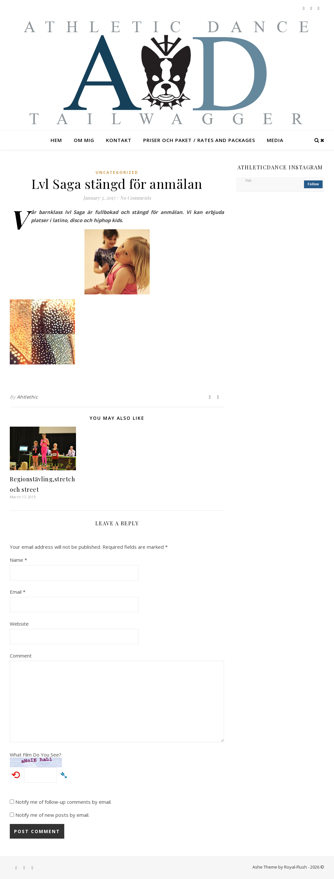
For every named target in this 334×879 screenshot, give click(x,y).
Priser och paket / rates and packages (199, 140)
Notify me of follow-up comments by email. (63, 802)
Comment (21, 655)
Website (19, 623)
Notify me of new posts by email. (52, 815)
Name (18, 560)
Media (275, 140)
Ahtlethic (27, 397)
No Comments (135, 197)
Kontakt (118, 140)
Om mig (84, 140)
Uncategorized (117, 172)
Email (17, 591)
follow (313, 184)
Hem (56, 140)
